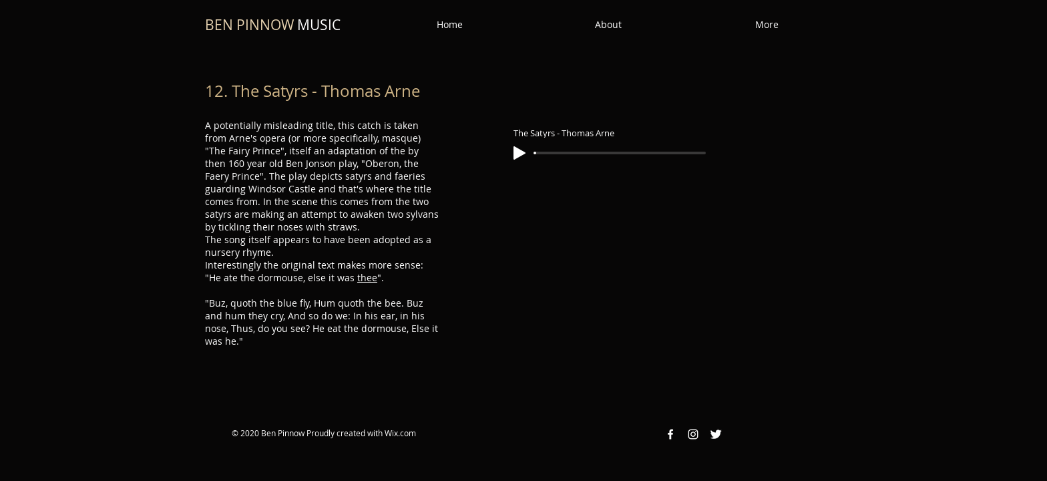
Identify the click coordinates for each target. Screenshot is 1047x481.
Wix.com (400, 433)
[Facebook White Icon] (670, 434)
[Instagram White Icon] (693, 434)
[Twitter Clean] (715, 434)
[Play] (519, 153)
